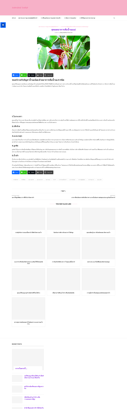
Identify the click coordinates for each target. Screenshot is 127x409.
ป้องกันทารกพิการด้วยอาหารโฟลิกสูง (63, 232)
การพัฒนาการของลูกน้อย (70, 18)
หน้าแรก (14, 18)
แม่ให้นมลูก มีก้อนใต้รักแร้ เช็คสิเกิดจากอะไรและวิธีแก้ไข (33, 377)
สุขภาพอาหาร (40, 179)
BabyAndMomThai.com (66, 32)
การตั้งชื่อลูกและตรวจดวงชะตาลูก (87, 18)
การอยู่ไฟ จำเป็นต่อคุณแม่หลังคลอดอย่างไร (98, 293)
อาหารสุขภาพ (91, 179)
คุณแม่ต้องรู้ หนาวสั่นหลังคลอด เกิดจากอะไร (98, 232)
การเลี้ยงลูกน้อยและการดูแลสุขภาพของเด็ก (51, 18)
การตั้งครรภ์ (15, 179)
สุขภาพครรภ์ (31, 179)
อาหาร (54, 179)
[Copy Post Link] (64, 191)
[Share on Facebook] (61, 191)
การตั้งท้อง (23, 179)
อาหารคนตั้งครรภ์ (62, 179)
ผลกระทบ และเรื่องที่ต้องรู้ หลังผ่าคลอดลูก (98, 262)
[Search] (114, 18)
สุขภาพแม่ (48, 179)
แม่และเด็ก (99, 179)
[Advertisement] (83, 7)
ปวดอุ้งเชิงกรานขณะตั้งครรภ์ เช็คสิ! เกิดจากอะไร (28, 232)
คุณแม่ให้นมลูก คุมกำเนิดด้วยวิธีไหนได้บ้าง (28, 293)
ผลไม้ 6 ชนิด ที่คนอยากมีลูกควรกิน (34, 387)
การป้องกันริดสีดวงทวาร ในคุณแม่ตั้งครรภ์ (63, 262)
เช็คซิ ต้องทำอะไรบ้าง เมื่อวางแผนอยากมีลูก (32, 398)
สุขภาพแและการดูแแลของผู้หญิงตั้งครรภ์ (27, 18)
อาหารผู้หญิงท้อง (81, 179)
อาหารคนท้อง (72, 179)
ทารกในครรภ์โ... (21, 368)
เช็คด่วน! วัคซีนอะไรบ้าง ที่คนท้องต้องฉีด (63, 293)
